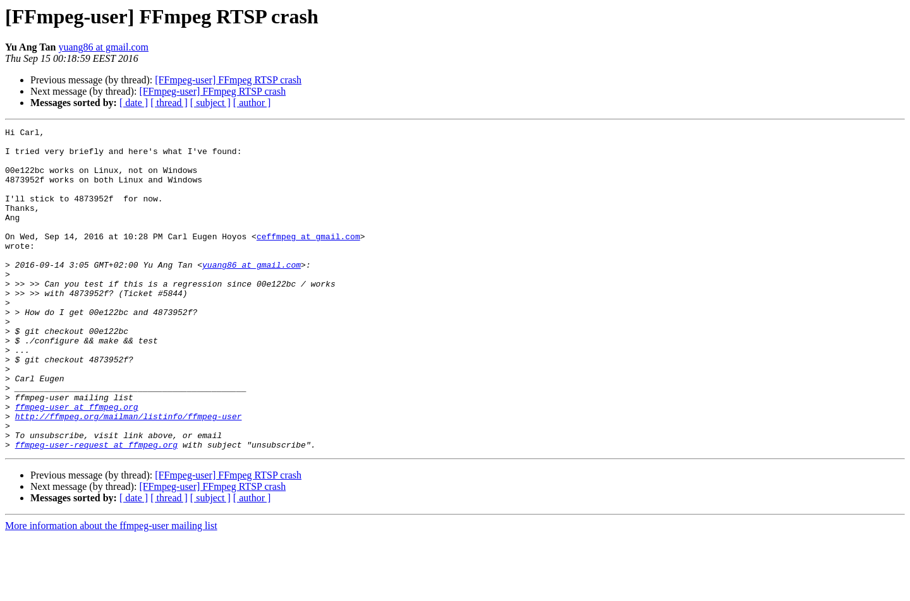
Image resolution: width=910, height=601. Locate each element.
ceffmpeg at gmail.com (308, 259)
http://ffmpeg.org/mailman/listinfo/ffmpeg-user (128, 474)
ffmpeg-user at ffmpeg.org (76, 463)
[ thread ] (169, 102)
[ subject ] (210, 102)
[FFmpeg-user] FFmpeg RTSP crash (228, 79)
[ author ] (252, 102)
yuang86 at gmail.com (103, 47)
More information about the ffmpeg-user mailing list (111, 590)
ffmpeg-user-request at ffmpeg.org (96, 509)
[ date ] (133, 102)
